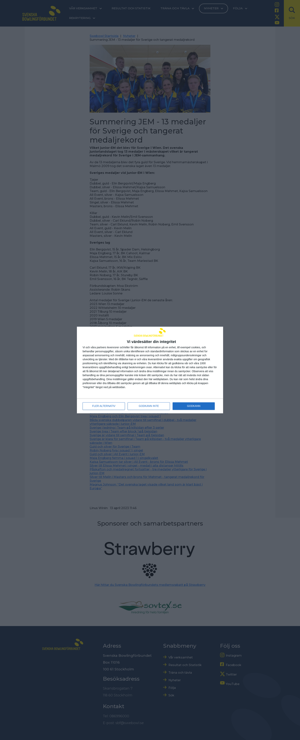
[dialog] (150, 370)
